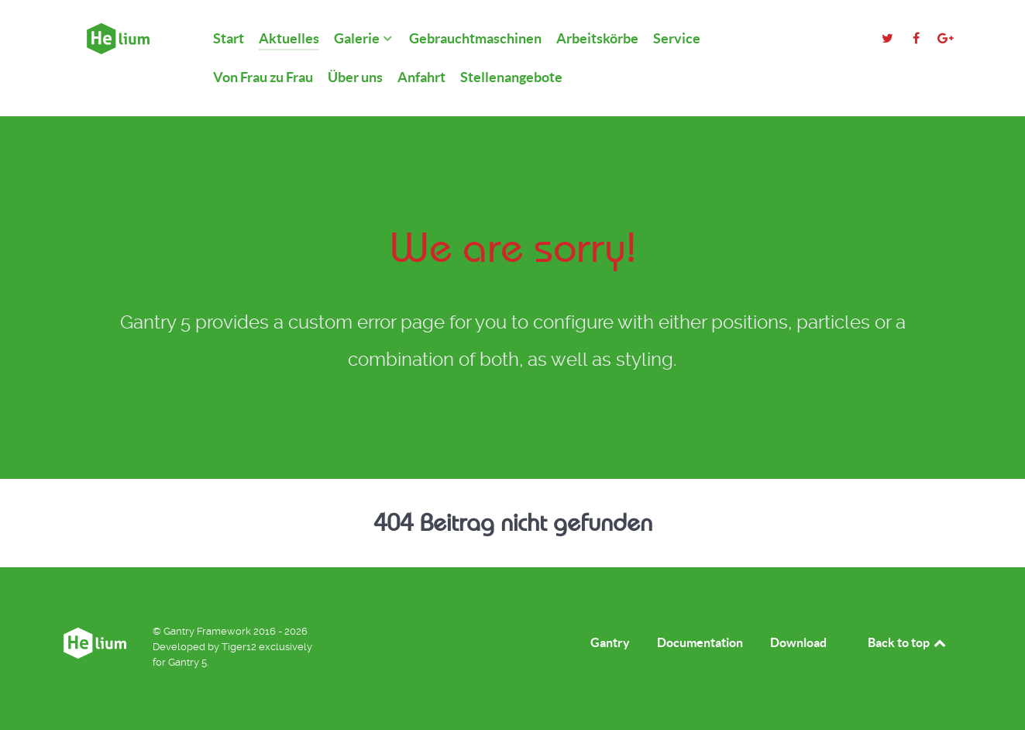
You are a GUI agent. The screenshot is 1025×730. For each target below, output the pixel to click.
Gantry (610, 642)
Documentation (700, 642)
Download (798, 642)
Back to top (908, 642)
